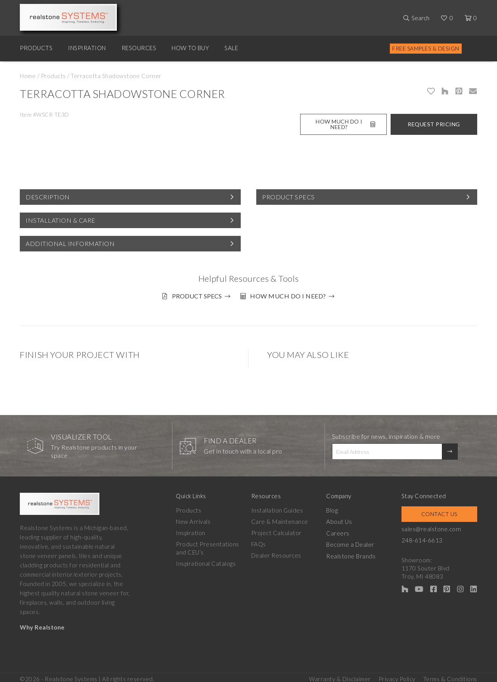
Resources (139, 47)
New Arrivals (193, 518)
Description (48, 197)
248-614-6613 (428, 537)
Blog (336, 507)
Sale (231, 47)
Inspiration (87, 47)
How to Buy (190, 47)
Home (28, 75)
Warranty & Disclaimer (340, 674)
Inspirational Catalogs (206, 560)
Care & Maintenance (281, 518)
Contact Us (442, 511)
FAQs (260, 541)
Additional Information (70, 243)
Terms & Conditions (450, 674)
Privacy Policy (397, 674)
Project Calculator (278, 530)
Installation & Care (61, 220)
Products (36, 47)
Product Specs (288, 197)
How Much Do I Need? (345, 124)
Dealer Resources (278, 552)
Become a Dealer (354, 541)
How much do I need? (291, 296)
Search (420, 17)
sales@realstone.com (437, 526)
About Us (343, 518)
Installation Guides (279, 507)
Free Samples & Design (425, 48)
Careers (342, 530)
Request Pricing (434, 124)
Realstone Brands (355, 552)
